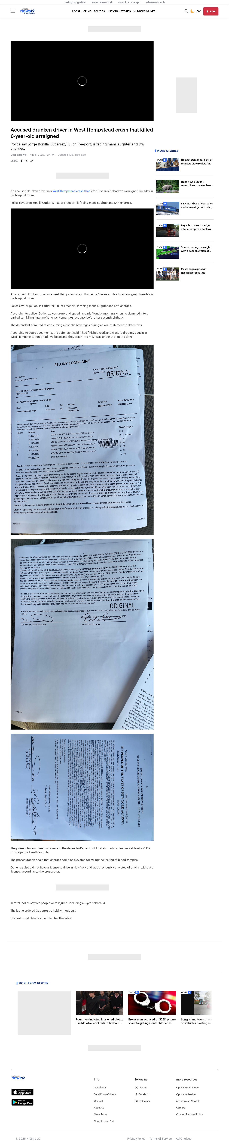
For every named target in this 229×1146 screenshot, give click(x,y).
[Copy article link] (31, 161)
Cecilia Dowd (18, 155)
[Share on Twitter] (26, 161)
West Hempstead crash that (71, 191)
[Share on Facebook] (21, 161)
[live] (210, 11)
